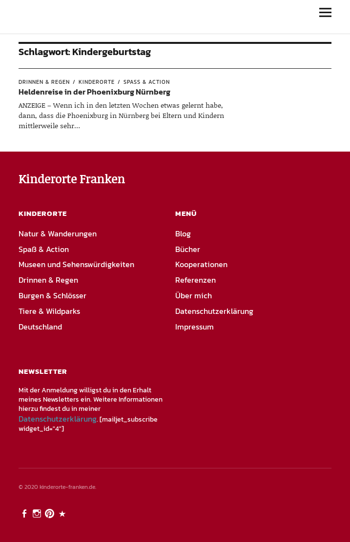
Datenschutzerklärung (214, 311)
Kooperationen (201, 264)
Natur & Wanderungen (58, 233)
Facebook (25, 512)
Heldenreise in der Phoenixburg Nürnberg (94, 91)
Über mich (193, 295)
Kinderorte (97, 82)
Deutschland (40, 326)
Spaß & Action (147, 82)
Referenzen (195, 280)
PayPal (63, 512)
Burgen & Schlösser (52, 295)
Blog (183, 233)
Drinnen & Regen (44, 82)
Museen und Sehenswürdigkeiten (76, 264)
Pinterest (50, 512)
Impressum (194, 326)
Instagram (37, 512)
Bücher (187, 249)
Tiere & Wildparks (49, 311)
